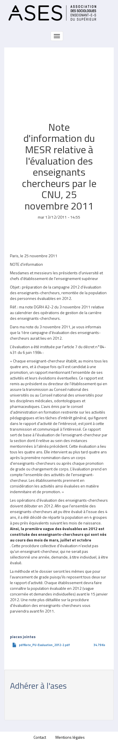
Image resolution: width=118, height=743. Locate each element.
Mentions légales (70, 737)
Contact (40, 737)
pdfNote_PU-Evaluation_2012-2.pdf (44, 645)
